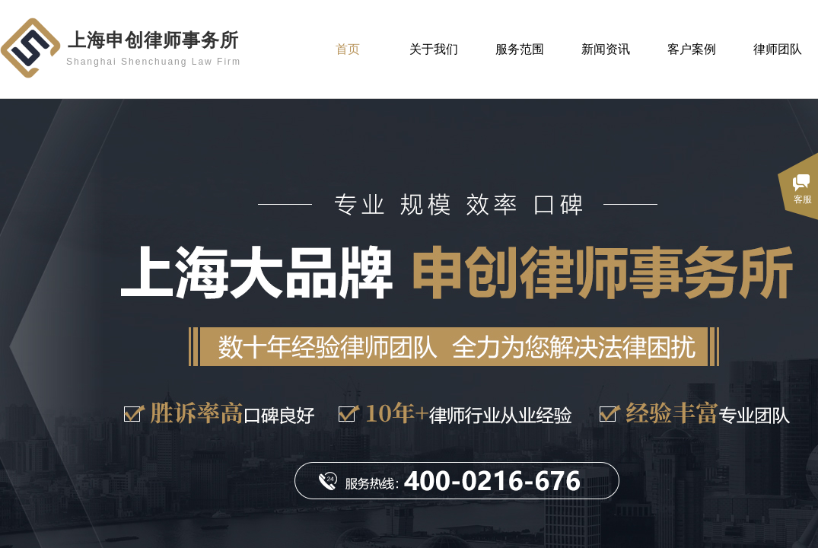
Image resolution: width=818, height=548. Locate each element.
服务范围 (519, 49)
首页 (348, 49)
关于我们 (433, 49)
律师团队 (777, 49)
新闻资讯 (605, 49)
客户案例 (691, 49)
